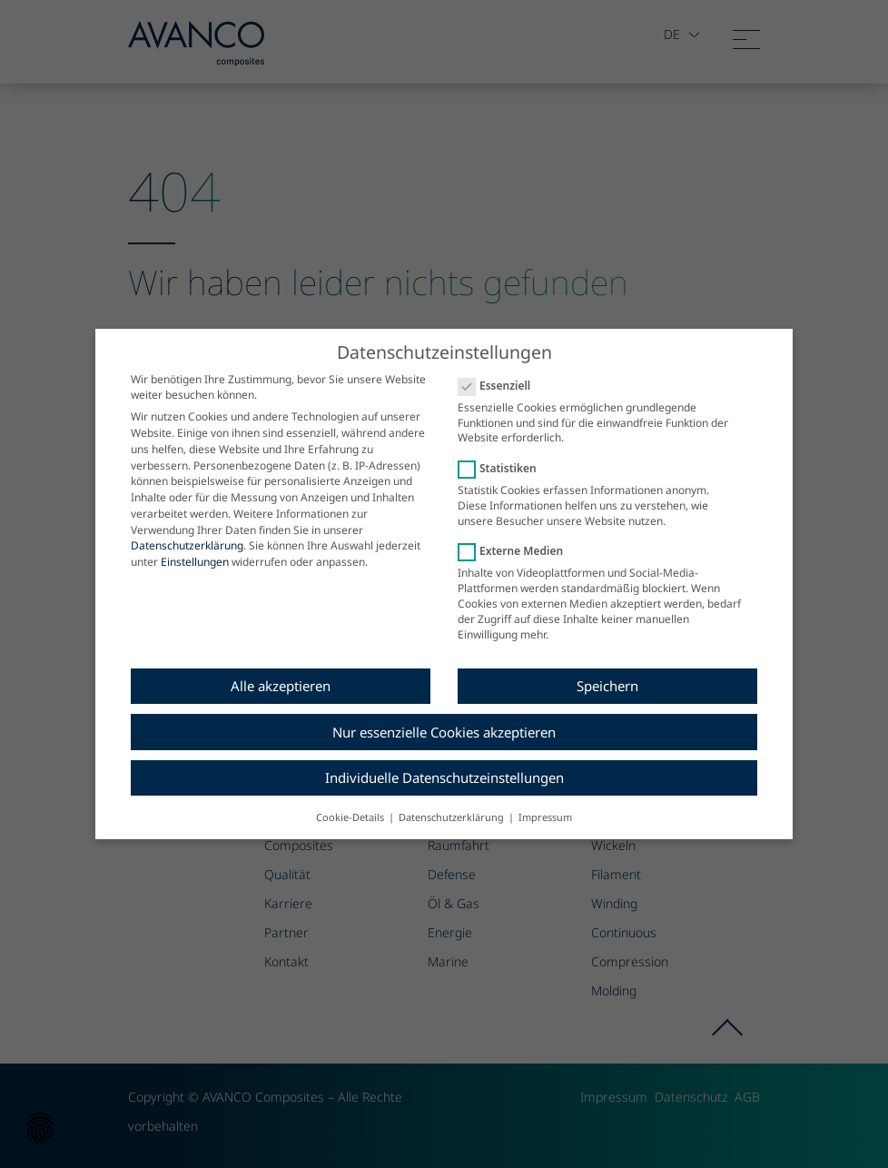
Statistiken (503, 455)
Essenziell (500, 373)
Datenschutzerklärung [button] (453, 804)
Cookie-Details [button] (351, 804)
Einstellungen (195, 550)
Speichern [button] (607, 673)
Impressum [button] (545, 804)
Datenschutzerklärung (187, 533)
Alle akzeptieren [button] (281, 673)
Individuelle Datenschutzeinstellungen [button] (444, 766)
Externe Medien (516, 539)
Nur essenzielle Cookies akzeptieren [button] (444, 719)
